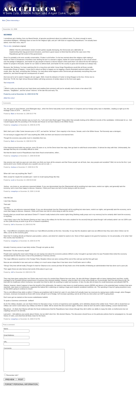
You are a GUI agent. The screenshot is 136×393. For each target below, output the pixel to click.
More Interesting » (13, 20)
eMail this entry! (9, 98)
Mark (12, 113)
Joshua (13, 167)
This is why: (8, 46)
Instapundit (10, 82)
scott (12, 180)
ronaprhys (14, 125)
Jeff (12, 224)
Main (4, 20)
